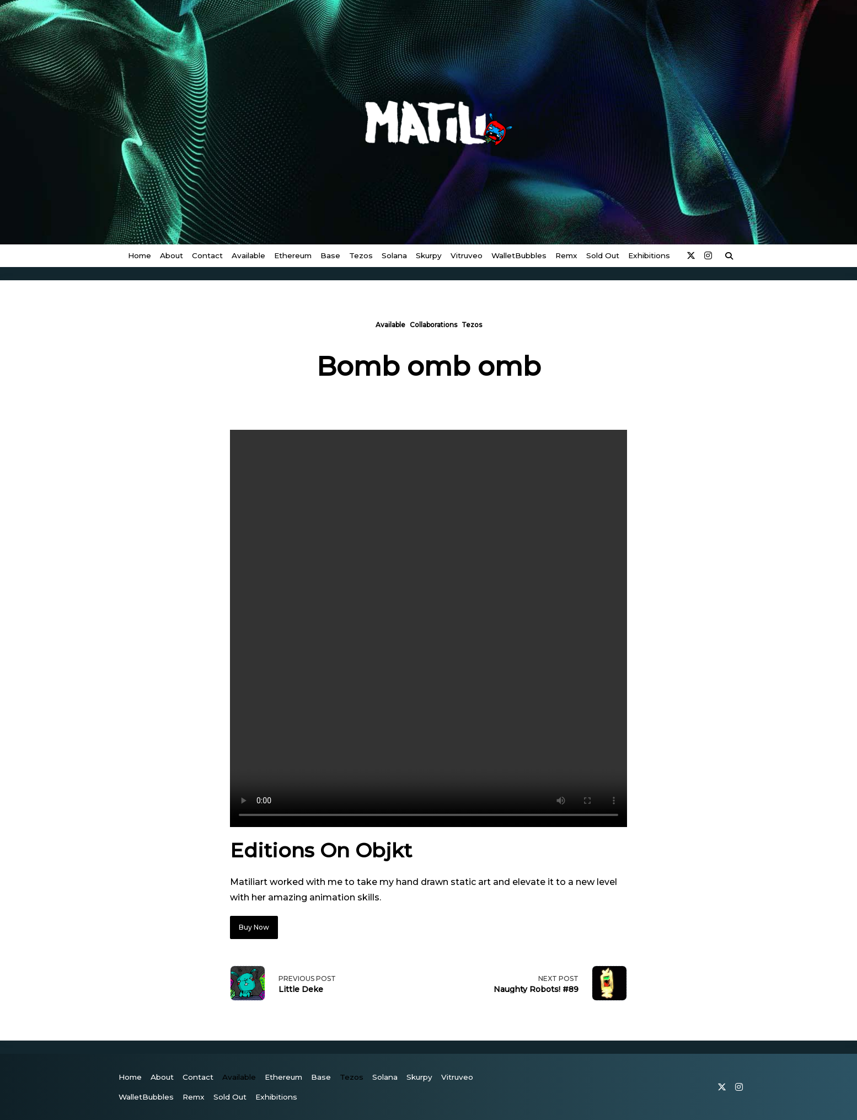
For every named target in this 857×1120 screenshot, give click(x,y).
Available (248, 255)
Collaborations (433, 325)
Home (139, 255)
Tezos (361, 255)
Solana (394, 255)
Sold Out (602, 255)
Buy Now (254, 927)
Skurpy (429, 255)
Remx (566, 255)
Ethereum (293, 255)
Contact (207, 255)
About (171, 255)
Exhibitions (649, 255)
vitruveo (467, 255)
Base (330, 255)
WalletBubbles (519, 255)
